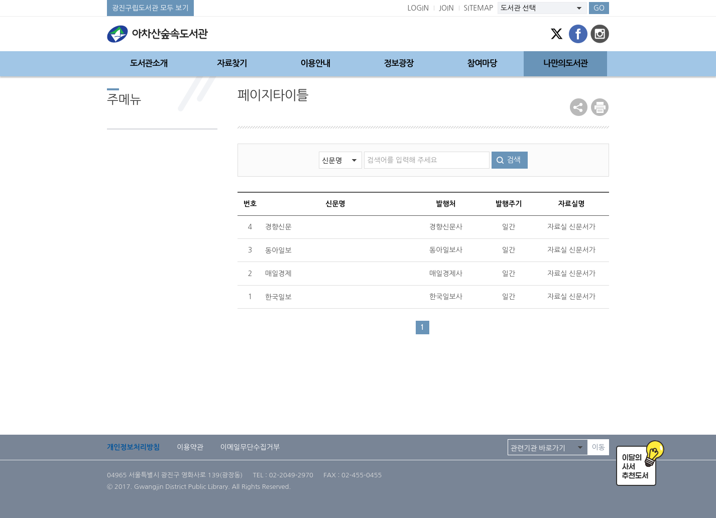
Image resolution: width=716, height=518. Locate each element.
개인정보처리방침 (133, 447)
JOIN (446, 8)
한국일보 (278, 297)
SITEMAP (479, 8)
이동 (598, 447)
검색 (513, 160)
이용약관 (190, 447)
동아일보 (278, 250)
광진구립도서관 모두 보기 (150, 8)
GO (599, 8)
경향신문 (278, 226)
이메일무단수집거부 (250, 447)
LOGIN (418, 8)
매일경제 (278, 273)
